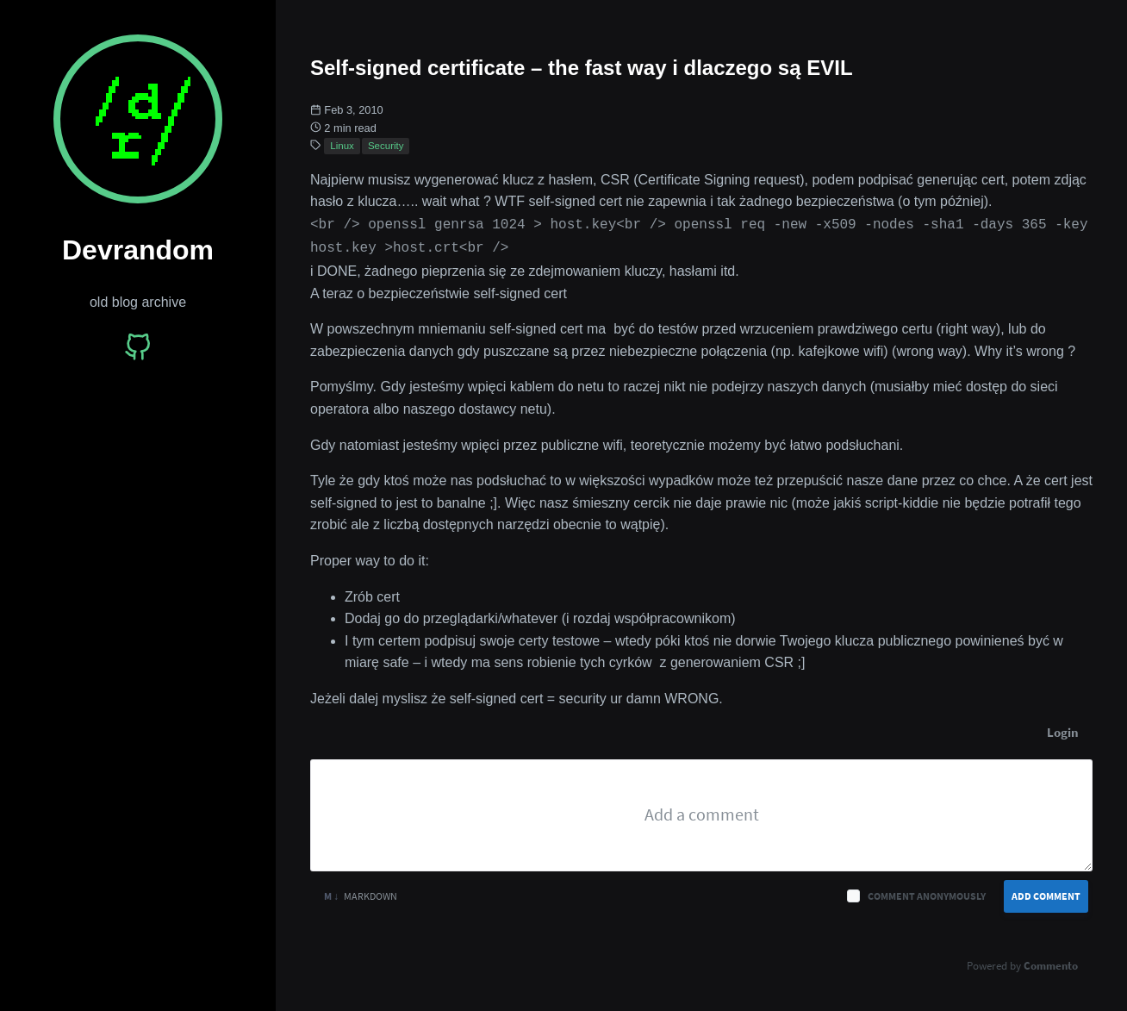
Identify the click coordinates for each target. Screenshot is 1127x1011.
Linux (342, 145)
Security (386, 145)
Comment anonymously (927, 892)
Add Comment (1046, 892)
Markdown (360, 892)
